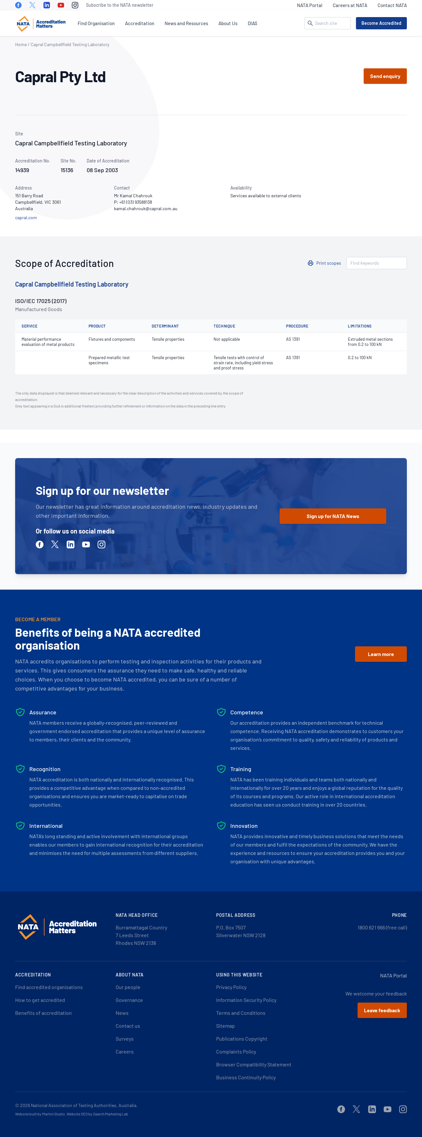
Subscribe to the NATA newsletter (119, 5)
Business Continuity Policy (246, 1077)
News (122, 1013)
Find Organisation (96, 23)
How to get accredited (40, 1000)
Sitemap (225, 1026)
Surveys (125, 1038)
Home (21, 44)
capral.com (26, 217)
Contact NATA (392, 5)
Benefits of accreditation (43, 1013)
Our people (128, 987)
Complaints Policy (236, 1051)
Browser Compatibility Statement (254, 1064)
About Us (227, 23)
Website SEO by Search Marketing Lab (97, 1114)
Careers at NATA (350, 5)
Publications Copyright (241, 1038)
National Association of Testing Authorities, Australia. (84, 1105)
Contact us (128, 1026)
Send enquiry (385, 76)
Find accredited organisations (49, 987)
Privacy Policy (231, 987)
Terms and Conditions (240, 1013)
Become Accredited (381, 23)
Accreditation (139, 23)
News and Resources (186, 23)
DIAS (252, 23)
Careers (125, 1051)
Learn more (381, 654)
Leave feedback (382, 1010)
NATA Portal (309, 5)
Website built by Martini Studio (40, 1114)
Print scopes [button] (328, 263)
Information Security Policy (246, 1000)
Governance (129, 1000)
